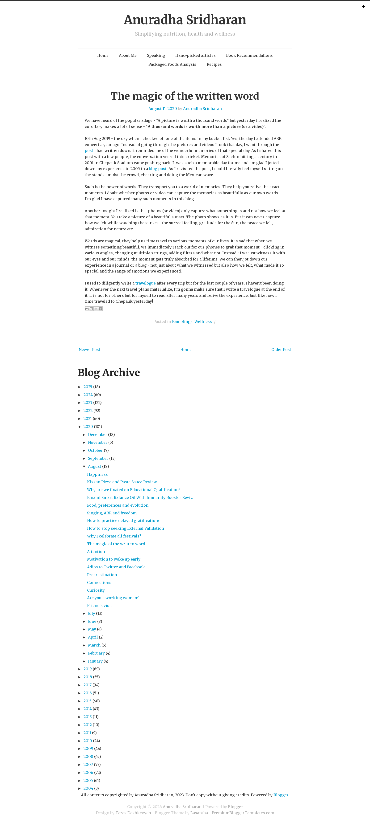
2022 (88, 410)
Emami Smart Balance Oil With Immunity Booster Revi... (140, 497)
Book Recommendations (249, 55)
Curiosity (96, 590)
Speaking (156, 55)
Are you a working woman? (113, 597)
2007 (88, 764)
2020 (88, 426)
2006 (88, 772)
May (92, 629)
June (92, 621)
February (96, 653)
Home (103, 55)
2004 (88, 788)
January (95, 661)
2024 (88, 394)
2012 (88, 724)
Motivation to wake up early (113, 559)
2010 (88, 740)
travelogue (145, 283)
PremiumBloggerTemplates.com (243, 812)
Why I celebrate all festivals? (114, 536)
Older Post (281, 349)
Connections (99, 582)
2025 (88, 386)
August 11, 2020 (162, 108)
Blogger (280, 795)
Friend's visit (99, 605)
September (98, 458)
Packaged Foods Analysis (172, 64)
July (91, 613)
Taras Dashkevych (133, 812)
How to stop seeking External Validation (125, 528)
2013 (88, 716)
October (95, 450)
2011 (87, 732)
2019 (88, 669)
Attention (96, 551)
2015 (88, 701)
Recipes (214, 64)
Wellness (203, 321)
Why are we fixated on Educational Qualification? (133, 489)
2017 (88, 685)
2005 (88, 780)
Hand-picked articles (195, 55)
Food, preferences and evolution (117, 505)
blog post (158, 168)
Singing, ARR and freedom (112, 513)
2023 (88, 402)
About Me (128, 55)
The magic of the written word (185, 96)
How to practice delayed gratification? (123, 520)
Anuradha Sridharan (185, 20)
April (93, 637)
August (94, 466)
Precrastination (102, 574)
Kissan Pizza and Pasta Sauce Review (122, 482)
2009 (88, 748)
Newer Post (89, 349)
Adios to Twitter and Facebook (116, 567)
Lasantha (199, 812)
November (97, 442)
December (97, 434)
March (94, 645)
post (89, 150)
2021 (88, 418)
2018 (88, 677)
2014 (88, 708)
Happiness (97, 474)
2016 (88, 693)
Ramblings (182, 321)
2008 (88, 756)
